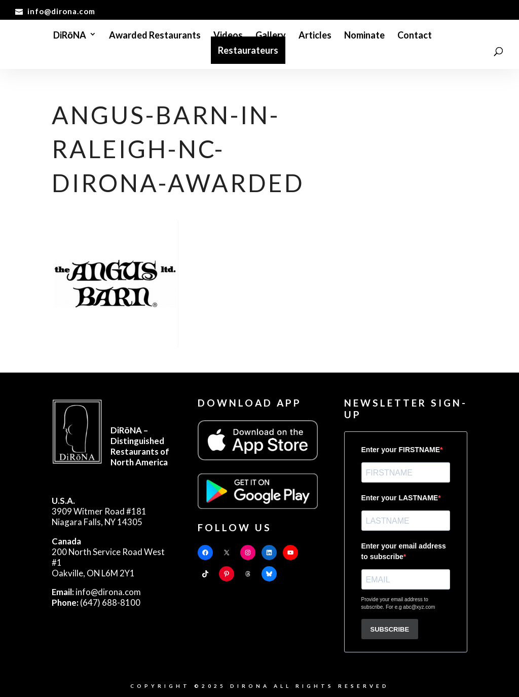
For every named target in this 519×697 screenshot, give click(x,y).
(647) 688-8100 (96, 602)
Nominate (364, 36)
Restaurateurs (248, 50)
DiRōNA (69, 36)
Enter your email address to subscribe (403, 551)
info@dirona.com (96, 591)
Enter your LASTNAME (399, 498)
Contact (414, 36)
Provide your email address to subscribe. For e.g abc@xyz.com (398, 603)
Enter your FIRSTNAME (400, 450)
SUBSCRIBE (390, 629)
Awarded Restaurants (155, 36)
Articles (315, 36)
